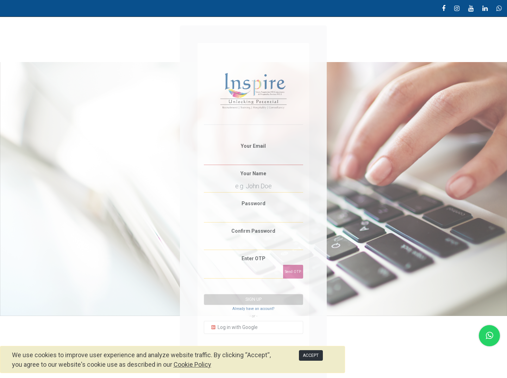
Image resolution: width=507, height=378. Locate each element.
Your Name (253, 173)
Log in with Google (234, 327)
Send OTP (293, 271)
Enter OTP (253, 258)
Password (253, 203)
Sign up (253, 299)
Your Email (253, 146)
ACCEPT (311, 355)
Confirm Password (253, 231)
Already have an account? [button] (253, 308)
